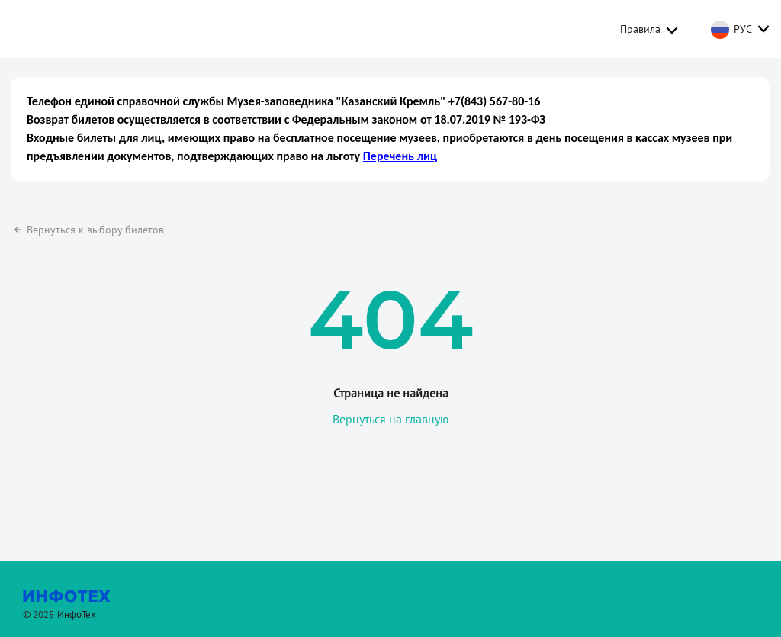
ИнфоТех (76, 606)
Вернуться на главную (391, 411)
